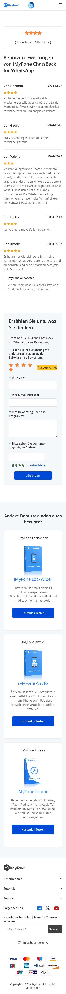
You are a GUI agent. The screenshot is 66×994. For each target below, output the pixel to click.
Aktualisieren (38, 465)
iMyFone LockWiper (33, 579)
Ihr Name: (18, 377)
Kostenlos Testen (33, 613)
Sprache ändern (33, 943)
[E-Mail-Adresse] (26, 929)
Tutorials (9, 888)
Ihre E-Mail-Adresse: (25, 395)
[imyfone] (11, 5)
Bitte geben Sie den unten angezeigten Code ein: (27, 445)
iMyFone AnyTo (33, 683)
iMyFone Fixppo (33, 791)
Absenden (33, 475)
